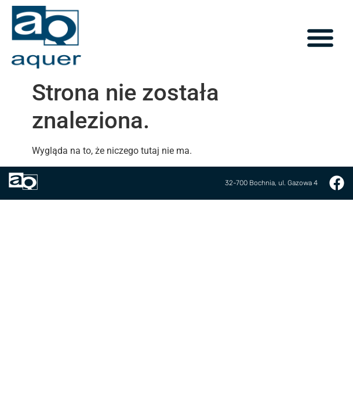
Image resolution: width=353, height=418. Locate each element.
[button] (320, 37)
